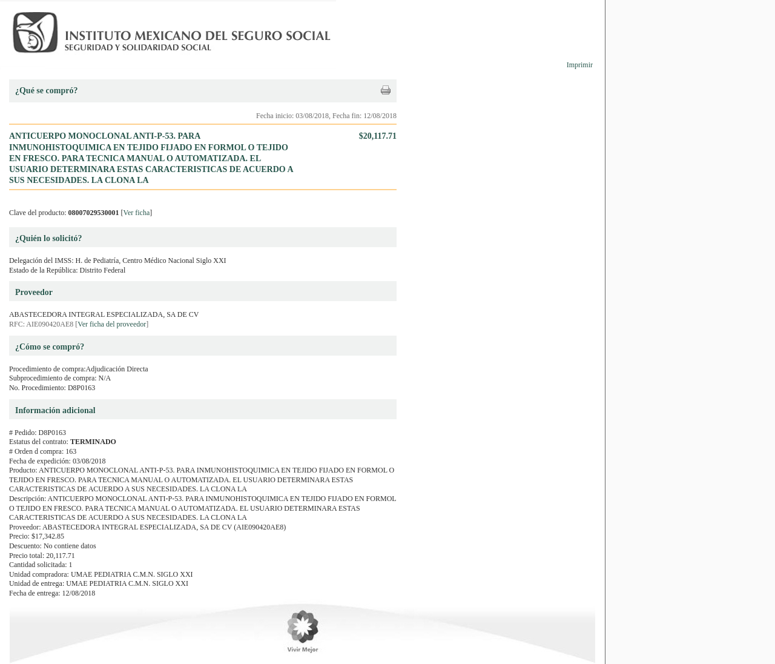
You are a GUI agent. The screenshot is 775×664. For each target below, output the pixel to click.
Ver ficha (137, 212)
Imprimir (580, 65)
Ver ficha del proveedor (112, 324)
